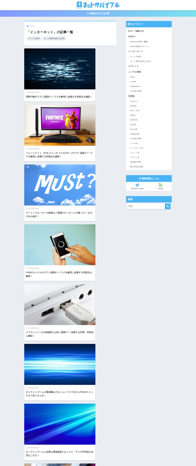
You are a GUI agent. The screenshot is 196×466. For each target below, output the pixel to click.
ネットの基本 (34, 38)
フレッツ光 (135, 153)
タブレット (133, 66)
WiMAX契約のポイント (140, 46)
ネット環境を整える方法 (54, 38)
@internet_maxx (137, 186)
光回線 (131, 96)
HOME (98, 453)
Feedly (160, 186)
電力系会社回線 (136, 167)
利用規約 (104, 459)
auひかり (134, 101)
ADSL (132, 77)
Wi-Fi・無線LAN (136, 31)
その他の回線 (135, 91)
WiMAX (131, 36)
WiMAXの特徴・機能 (139, 42)
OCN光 (133, 125)
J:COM (133, 82)
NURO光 (134, 120)
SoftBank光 (135, 134)
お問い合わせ (91, 459)
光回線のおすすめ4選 (98, 13)
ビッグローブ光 (136, 148)
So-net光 (134, 130)
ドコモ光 (134, 144)
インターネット (135, 51)
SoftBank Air (135, 87)
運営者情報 (77, 459)
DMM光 (133, 106)
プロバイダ (135, 158)
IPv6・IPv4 (135, 111)
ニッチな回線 (134, 72)
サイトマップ (117, 459)
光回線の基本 (135, 162)
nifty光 (133, 115)
